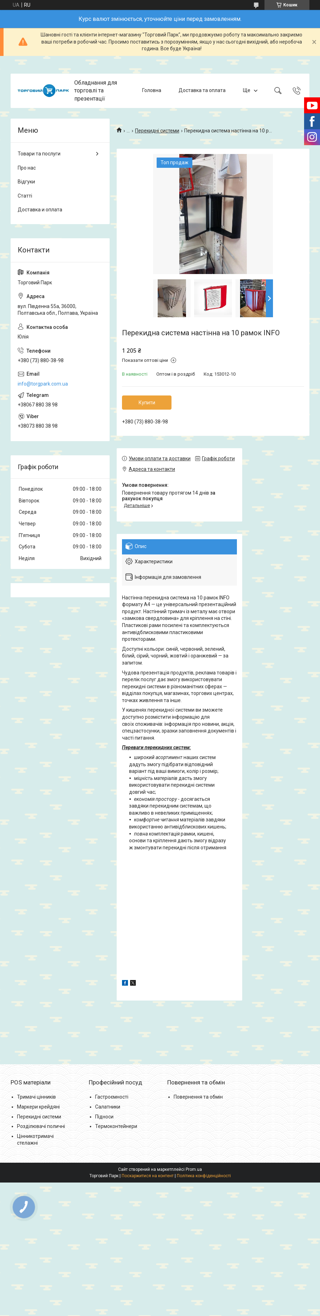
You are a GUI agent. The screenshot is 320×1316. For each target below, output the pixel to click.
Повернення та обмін (198, 1097)
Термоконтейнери (116, 1126)
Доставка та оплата (202, 90)
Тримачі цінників (36, 1097)
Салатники (107, 1107)
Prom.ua (194, 1169)
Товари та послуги (39, 153)
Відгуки (26, 181)
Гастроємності (111, 1097)
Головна (151, 90)
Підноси (104, 1117)
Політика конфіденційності (204, 1175)
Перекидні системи (157, 130)
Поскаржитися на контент (148, 1175)
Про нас (27, 168)
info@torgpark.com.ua (43, 384)
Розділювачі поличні (41, 1126)
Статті (25, 196)
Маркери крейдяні (38, 1107)
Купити (147, 402)
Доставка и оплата (40, 209)
